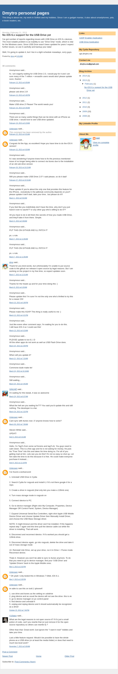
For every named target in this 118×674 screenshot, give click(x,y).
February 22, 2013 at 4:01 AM (19, 134)
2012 (84, 98)
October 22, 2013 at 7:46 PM (19, 610)
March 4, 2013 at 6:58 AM (18, 221)
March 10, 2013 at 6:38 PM (18, 302)
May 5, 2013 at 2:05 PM (17, 579)
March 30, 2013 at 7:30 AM (18, 424)
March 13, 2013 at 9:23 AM (18, 330)
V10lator (13, 616)
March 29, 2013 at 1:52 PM (18, 412)
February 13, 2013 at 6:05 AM (19, 82)
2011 (84, 102)
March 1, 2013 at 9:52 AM (18, 198)
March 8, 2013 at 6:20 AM (18, 287)
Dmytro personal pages (25, 13)
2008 (84, 116)
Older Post (69, 656)
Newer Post (7, 656)
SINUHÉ (13, 389)
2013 (84, 80)
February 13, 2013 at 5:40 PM (19, 95)
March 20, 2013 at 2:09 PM (18, 346)
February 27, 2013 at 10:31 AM (20, 180)
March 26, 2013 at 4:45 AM (18, 384)
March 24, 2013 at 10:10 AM (19, 371)
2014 (84, 76)
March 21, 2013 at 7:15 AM (18, 358)
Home (39, 656)
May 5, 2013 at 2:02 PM (17, 567)
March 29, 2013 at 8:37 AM (18, 396)
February (89, 84)
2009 (84, 111)
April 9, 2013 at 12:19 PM (18, 463)
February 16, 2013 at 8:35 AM (19, 108)
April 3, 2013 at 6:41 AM (17, 437)
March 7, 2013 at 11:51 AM (18, 275)
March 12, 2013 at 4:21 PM (18, 315)
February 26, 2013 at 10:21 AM (20, 167)
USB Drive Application (89, 42)
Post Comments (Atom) (25, 662)
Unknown (13, 129)
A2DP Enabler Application (90, 38)
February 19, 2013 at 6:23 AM (19, 123)
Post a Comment (9, 652)
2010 (84, 107)
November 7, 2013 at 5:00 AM (19, 646)
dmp (11, 262)
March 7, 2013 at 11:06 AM (18, 239)
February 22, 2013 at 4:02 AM (19, 149)
